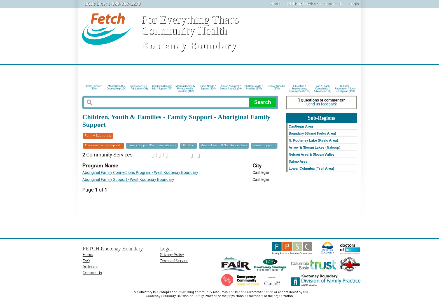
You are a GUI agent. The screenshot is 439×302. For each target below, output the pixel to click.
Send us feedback (321, 104)
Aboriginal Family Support (104, 145)
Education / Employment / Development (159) (299, 88)
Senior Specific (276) (276, 87)
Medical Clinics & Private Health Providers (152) (185, 88)
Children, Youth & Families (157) (253, 87)
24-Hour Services (302, 3)
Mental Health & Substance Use (223, 145)
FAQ (86, 260)
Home (275, 3)
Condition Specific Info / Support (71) (162, 87)
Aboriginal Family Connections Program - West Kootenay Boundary (140, 172)
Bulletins (89, 266)
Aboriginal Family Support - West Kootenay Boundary (128, 179)
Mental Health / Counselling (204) (116, 87)
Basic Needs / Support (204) (208, 87)
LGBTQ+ (188, 145)
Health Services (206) (93, 87)
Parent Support (264, 145)
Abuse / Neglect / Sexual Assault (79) (231, 87)
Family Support (98, 136)
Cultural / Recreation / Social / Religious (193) (345, 88)
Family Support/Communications (152, 145)
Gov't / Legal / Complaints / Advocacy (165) (322, 88)
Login (354, 3)
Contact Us (333, 3)
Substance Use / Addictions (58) (139, 87)
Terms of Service (174, 260)
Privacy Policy (172, 254)
